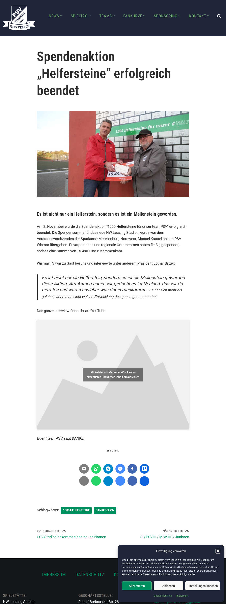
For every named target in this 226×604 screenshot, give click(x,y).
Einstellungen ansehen (203, 586)
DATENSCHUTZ (89, 574)
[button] (218, 551)
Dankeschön (105, 510)
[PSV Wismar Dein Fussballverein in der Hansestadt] (19, 18)
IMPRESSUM (54, 574)
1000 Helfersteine (76, 510)
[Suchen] (219, 16)
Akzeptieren (137, 586)
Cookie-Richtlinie (163, 595)
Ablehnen (168, 586)
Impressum (182, 595)
